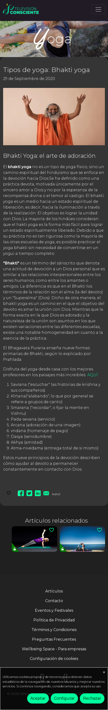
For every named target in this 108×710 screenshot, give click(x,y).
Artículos (54, 591)
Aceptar (38, 698)
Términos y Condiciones (54, 629)
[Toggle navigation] (98, 9)
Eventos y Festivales (54, 610)
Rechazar (92, 698)
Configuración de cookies (54, 658)
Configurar (64, 698)
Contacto (54, 600)
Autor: (56, 494)
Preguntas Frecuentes (54, 639)
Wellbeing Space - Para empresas (54, 649)
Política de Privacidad (54, 620)
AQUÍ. (92, 375)
